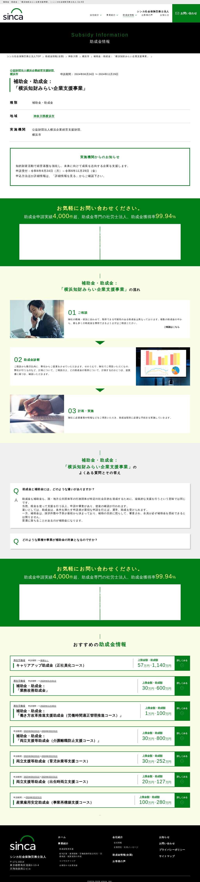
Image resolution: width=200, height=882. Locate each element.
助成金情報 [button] (128, 15)
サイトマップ (167, 846)
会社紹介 (117, 827)
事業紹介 (63, 834)
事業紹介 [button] (110, 15)
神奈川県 (73, 56)
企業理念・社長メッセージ (126, 837)
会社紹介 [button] (94, 15)
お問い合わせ (167, 834)
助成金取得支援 (66, 839)
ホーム (62, 827)
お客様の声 (147, 15)
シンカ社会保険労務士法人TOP (24, 56)
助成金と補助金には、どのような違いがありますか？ (58, 486)
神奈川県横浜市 (44, 116)
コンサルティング (67, 851)
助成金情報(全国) (54, 56)
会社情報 (118, 833)
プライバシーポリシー (172, 840)
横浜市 (85, 56)
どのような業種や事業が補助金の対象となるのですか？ (60, 536)
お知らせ (164, 15)
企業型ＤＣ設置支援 (68, 856)
